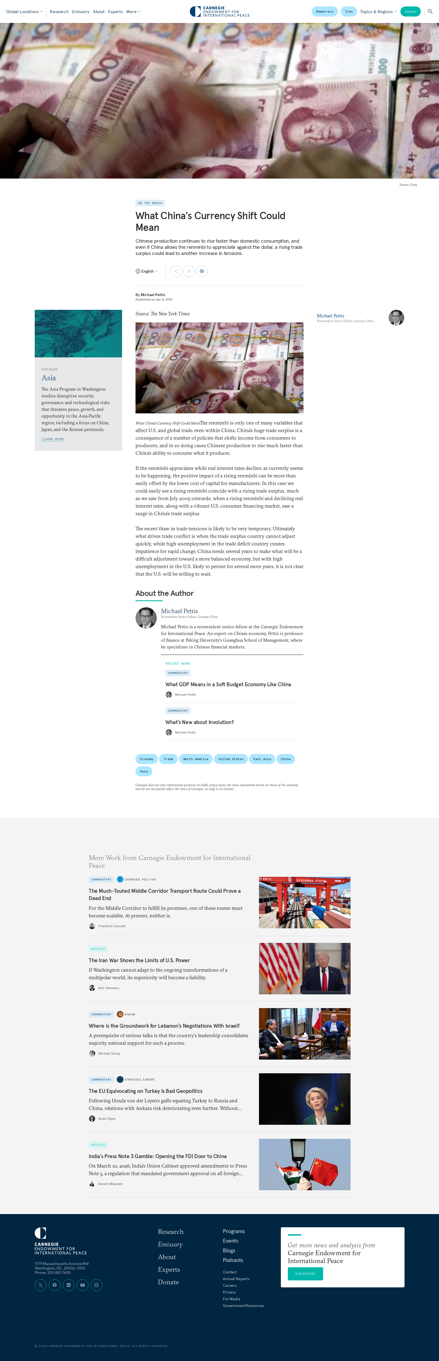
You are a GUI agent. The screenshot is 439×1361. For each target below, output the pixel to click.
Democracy (324, 11)
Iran (349, 11)
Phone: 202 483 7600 (53, 1272)
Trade (168, 759)
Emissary (81, 11)
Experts (115, 11)
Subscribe (305, 1273)
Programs (234, 1231)
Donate (410, 11)
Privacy (229, 1292)
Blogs (229, 1250)
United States (230, 759)
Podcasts (233, 1260)
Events (230, 1240)
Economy (146, 759)
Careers (230, 1285)
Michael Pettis (153, 294)
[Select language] (147, 271)
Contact (230, 1272)
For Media (231, 1298)
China (285, 759)
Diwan (130, 1014)
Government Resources (243, 1305)
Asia (144, 771)
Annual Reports (236, 1278)
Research (59, 11)
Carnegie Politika (140, 879)
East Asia (262, 759)
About (99, 11)
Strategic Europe (140, 1079)
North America (195, 759)
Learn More (52, 439)
